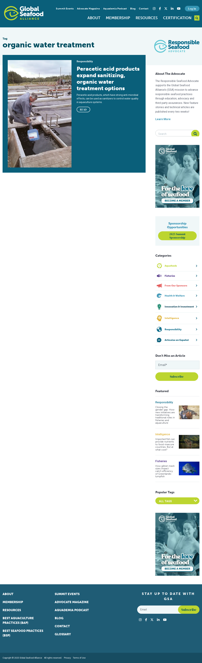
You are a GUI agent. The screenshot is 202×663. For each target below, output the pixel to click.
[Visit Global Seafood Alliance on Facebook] (160, 8)
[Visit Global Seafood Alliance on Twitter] (166, 8)
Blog (132, 8)
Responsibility (164, 402)
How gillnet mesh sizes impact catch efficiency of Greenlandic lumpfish (165, 471)
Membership (118, 18)
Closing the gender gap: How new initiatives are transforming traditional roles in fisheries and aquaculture (165, 415)
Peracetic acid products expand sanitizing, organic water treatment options (108, 79)
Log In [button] (192, 8)
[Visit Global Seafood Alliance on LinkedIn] (172, 8)
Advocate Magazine (88, 8)
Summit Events (65, 8)
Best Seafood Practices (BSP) (23, 633)
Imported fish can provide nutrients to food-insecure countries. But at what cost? (165, 444)
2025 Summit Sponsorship (177, 235)
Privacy (67, 658)
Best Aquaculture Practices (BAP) (18, 620)
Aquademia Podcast (115, 8)
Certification (177, 18)
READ (83, 109)
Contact (143, 8)
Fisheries (161, 461)
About (93, 18)
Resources (147, 18)
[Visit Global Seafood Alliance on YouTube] (178, 8)
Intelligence (162, 434)
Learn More (163, 119)
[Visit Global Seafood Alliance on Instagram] (154, 8)
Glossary (63, 634)
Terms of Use (79, 658)
